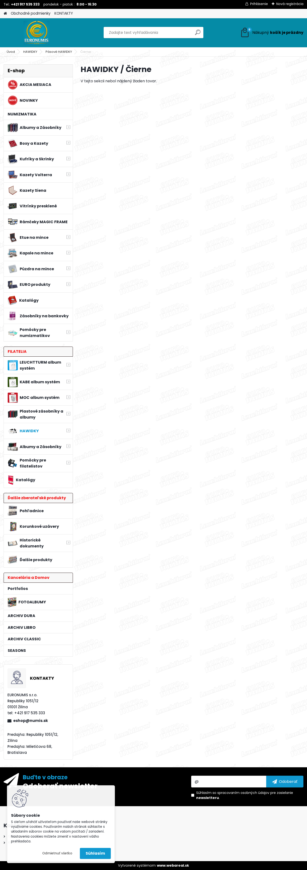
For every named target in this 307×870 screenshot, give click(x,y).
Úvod (11, 51)
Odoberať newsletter (60, 785)
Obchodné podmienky (31, 13)
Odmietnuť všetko (57, 853)
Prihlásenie (259, 3)
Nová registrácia (289, 3)
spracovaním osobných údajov (243, 792)
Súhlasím (95, 853)
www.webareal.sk (173, 865)
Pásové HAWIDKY (59, 51)
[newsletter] (284, 781)
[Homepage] (5, 13)
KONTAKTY (63, 13)
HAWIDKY (30, 51)
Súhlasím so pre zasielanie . (244, 795)
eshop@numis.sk (30, 720)
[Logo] (37, 33)
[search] (198, 34)
